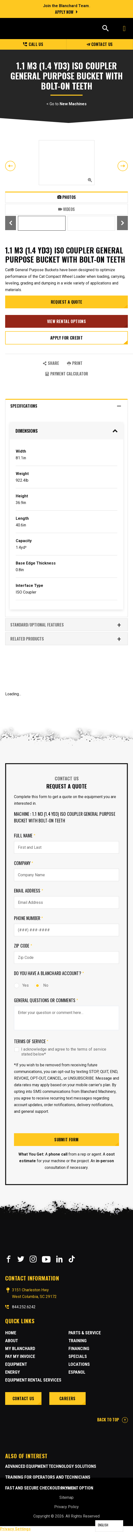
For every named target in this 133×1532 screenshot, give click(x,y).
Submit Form (66, 1140)
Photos (66, 197)
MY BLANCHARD (20, 1348)
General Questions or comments (46, 1000)
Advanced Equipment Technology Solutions (50, 1466)
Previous (10, 166)
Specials (77, 1356)
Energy (12, 1372)
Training (77, 1340)
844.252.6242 (24, 1307)
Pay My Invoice (20, 1356)
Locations (79, 1364)
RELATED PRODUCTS (65, 639)
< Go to (66, 104)
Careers (67, 1398)
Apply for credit (66, 338)
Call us (33, 44)
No (41, 985)
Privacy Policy (66, 1506)
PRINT (74, 363)
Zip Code (23, 945)
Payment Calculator (66, 374)
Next (123, 166)
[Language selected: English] (109, 1526)
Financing (78, 1348)
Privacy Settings (15, 1529)
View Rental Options (66, 321)
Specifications (65, 406)
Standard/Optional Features (65, 625)
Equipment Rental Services (33, 1380)
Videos (66, 209)
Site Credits (66, 1488)
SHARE (51, 363)
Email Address (28, 890)
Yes (21, 985)
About (11, 1340)
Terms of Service (31, 1041)
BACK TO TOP (112, 1420)
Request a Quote (66, 302)
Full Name (24, 835)
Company (23, 863)
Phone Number (28, 918)
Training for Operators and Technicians (47, 1477)
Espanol (76, 1372)
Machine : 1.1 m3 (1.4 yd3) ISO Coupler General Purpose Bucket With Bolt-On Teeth (64, 817)
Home (10, 1332)
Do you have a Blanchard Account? (49, 973)
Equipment (16, 1364)
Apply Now (64, 12)
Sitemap (66, 1497)
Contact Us (99, 44)
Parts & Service (84, 1332)
